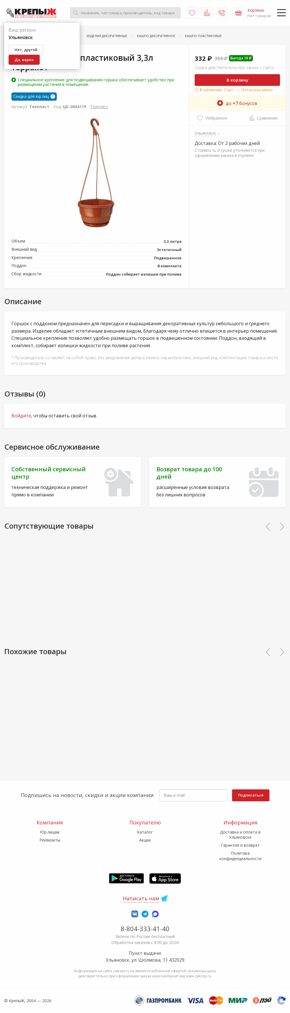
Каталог (145, 832)
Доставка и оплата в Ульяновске (240, 834)
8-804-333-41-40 (145, 928)
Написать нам (141, 898)
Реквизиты (49, 840)
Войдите (21, 416)
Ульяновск (205, 133)
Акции (145, 840)
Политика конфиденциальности (240, 855)
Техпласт (99, 106)
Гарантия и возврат (240, 845)
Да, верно (24, 59)
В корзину (237, 80)
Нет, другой (26, 49)
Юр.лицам (49, 832)
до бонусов (237, 103)
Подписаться (250, 795)
